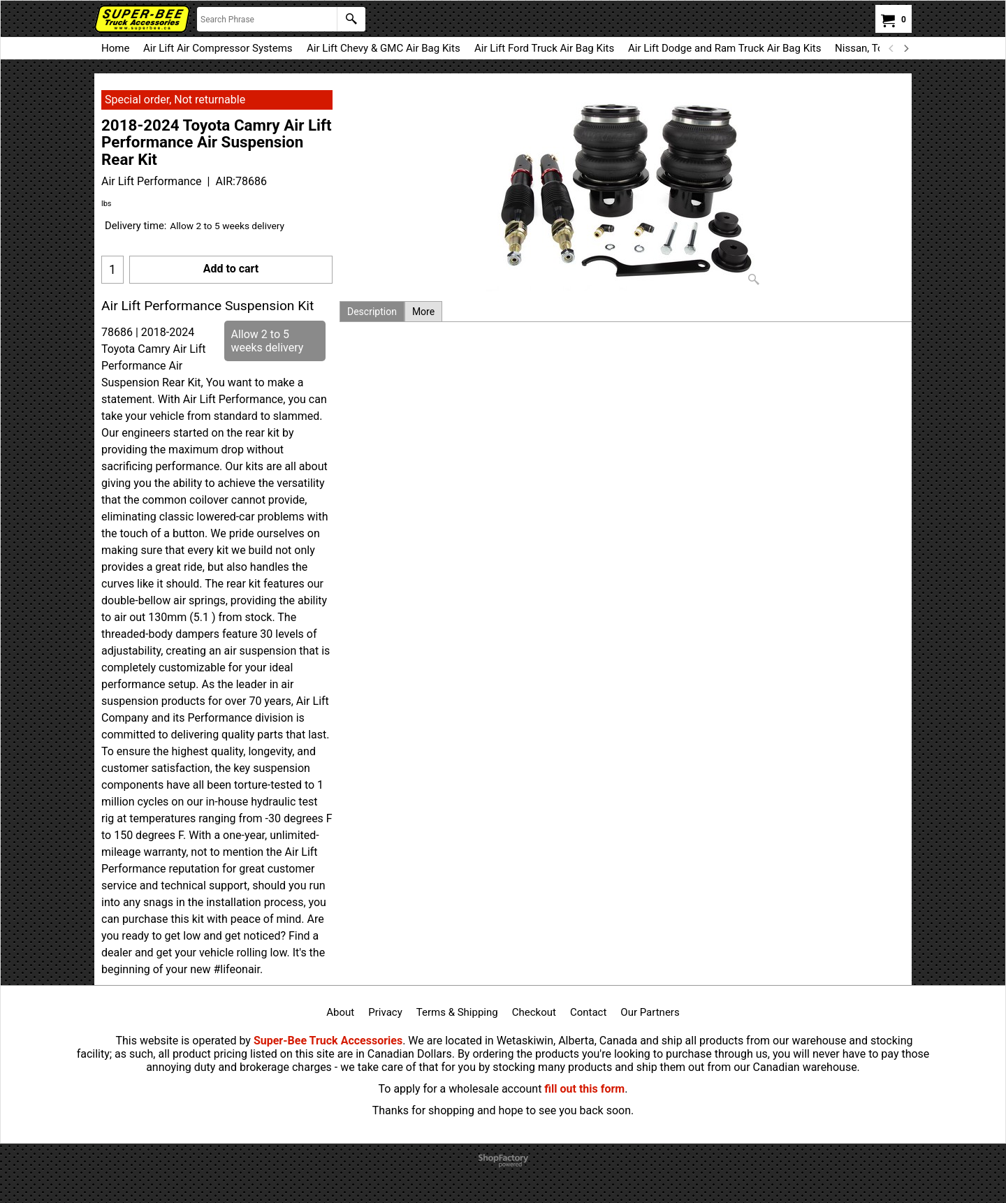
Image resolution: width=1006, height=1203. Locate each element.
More (423, 311)
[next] (905, 48)
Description (372, 311)
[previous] (891, 48)
